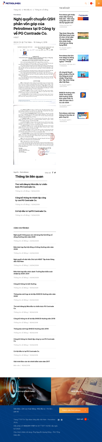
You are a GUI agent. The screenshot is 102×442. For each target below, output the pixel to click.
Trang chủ (17, 10)
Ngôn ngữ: (80, 419)
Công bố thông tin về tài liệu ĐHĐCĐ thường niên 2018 (34, 319)
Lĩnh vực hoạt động (29, 409)
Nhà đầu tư (28, 10)
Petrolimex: (17, 14)
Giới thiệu (17, 409)
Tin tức (49, 409)
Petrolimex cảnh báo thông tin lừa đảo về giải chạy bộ (67, 115)
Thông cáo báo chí (65, 25)
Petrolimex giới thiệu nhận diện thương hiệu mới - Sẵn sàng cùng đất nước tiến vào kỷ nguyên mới (67, 19)
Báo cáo (17, 365)
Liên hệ (16, 412)
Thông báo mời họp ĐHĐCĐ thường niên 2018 (31, 329)
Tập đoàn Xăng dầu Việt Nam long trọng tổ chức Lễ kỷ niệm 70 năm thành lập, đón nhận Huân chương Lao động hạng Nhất (66, 39)
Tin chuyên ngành (64, 48)
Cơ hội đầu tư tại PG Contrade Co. (31, 211)
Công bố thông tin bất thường (25, 284)
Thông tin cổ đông (41, 10)
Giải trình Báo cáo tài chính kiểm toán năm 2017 (32, 361)
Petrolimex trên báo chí (67, 64)
